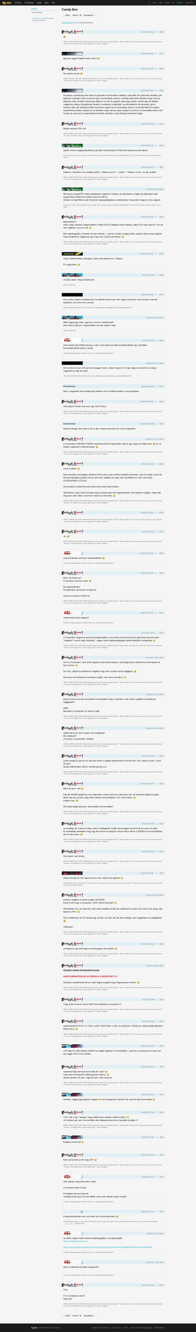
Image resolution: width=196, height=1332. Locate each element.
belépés (180, 3)
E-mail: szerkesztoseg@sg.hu (141, 1328)
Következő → (89, 15)
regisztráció (189, 3)
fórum (155, 3)
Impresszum (116, 1328)
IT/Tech (18, 3)
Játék (39, 3)
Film (53, 3)
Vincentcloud (69, 386)
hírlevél (167, 3)
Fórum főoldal (37, 12)
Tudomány (29, 3)
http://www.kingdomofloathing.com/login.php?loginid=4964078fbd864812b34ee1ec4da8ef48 (107, 1247)
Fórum (125, 1328)
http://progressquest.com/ (75, 1241)
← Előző (66, 15)
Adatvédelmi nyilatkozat (101, 1328)
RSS (160, 3)
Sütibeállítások (159, 1328)
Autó (47, 3)
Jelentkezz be (37, 18)
